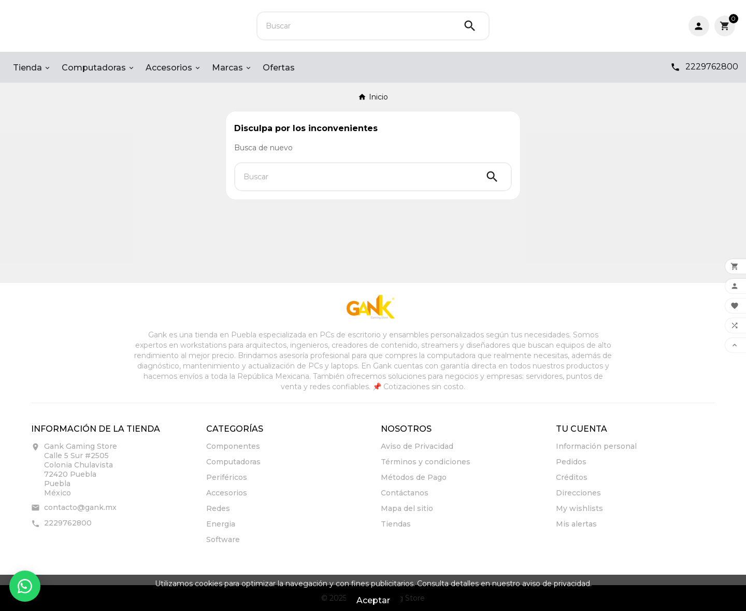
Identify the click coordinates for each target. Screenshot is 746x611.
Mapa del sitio (407, 508)
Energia (220, 524)
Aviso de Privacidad (417, 446)
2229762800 (68, 523)
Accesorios (226, 493)
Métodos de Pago (414, 477)
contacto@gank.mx (80, 507)
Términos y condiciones (425, 461)
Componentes (233, 446)
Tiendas (396, 524)
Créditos (571, 477)
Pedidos (571, 461)
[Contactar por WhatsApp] (24, 586)
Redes (218, 508)
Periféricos (226, 477)
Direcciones (578, 493)
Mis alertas (576, 524)
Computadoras (233, 461)
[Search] (470, 26)
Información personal (596, 446)
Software (223, 539)
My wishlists (579, 508)
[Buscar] (354, 25)
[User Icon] (698, 26)
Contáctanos (404, 493)
